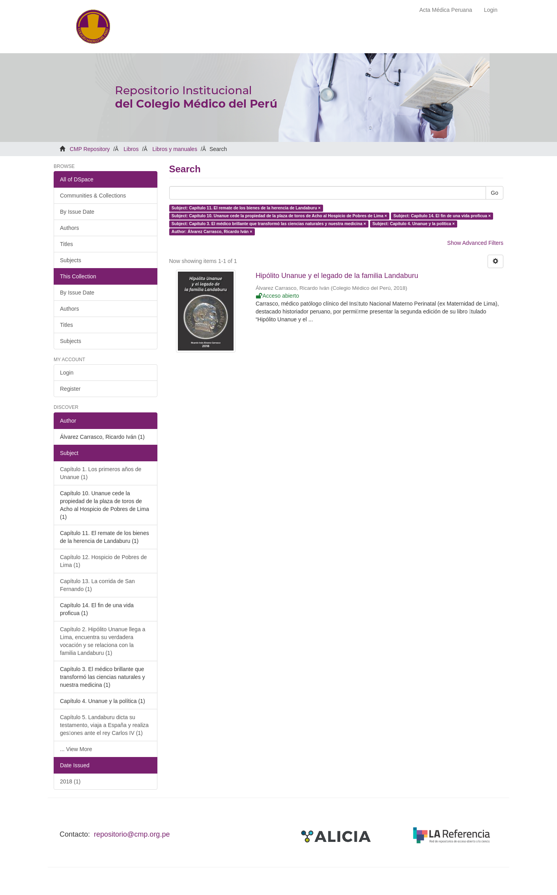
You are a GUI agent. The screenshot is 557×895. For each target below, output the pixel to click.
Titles (66, 244)
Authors (69, 228)
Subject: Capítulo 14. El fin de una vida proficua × (442, 215)
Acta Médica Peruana (445, 10)
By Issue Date (77, 212)
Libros (130, 149)
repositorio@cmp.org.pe (132, 834)
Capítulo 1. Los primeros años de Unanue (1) (100, 473)
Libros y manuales (174, 149)
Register (70, 389)
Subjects (70, 260)
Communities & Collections (93, 195)
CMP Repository (90, 149)
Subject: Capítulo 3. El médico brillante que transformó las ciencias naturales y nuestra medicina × (269, 223)
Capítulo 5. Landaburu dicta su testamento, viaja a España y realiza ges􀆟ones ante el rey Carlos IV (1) (104, 725)
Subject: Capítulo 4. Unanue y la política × (413, 223)
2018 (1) (70, 781)
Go (494, 193)
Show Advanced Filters (475, 243)
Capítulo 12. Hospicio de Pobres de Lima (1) (103, 561)
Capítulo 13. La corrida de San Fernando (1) (97, 585)
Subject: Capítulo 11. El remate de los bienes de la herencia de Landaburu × (246, 207)
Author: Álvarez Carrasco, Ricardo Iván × (212, 231)
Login (66, 372)
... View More (76, 749)
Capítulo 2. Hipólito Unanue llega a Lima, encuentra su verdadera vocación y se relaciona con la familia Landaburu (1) (102, 641)
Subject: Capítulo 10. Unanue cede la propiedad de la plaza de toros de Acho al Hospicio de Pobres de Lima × (279, 215)
